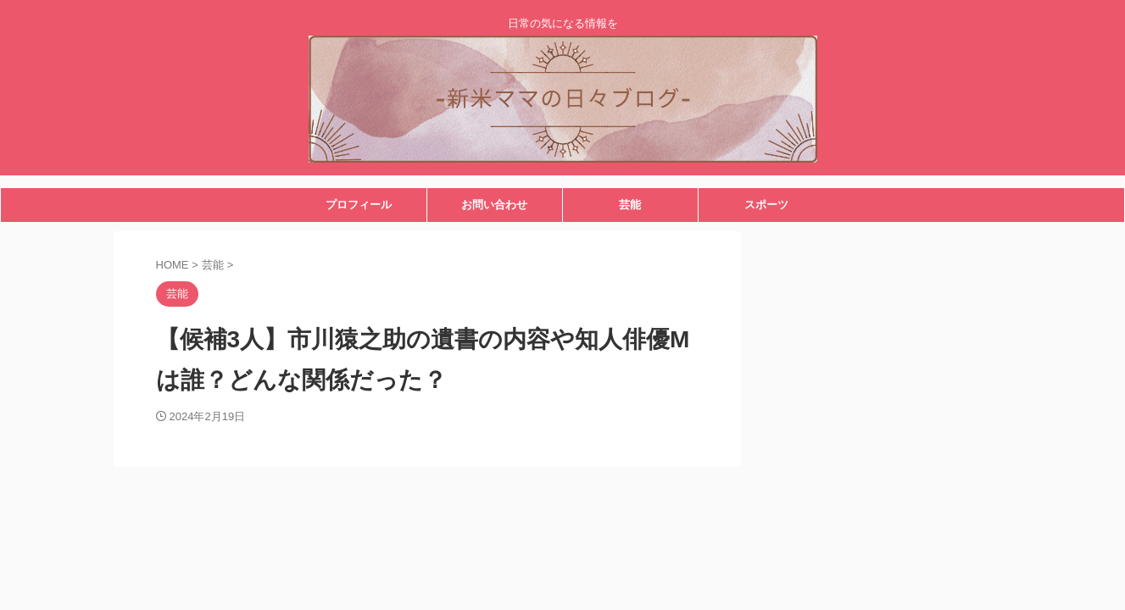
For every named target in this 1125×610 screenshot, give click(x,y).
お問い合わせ (494, 204)
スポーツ (766, 204)
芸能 (630, 204)
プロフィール (359, 204)
